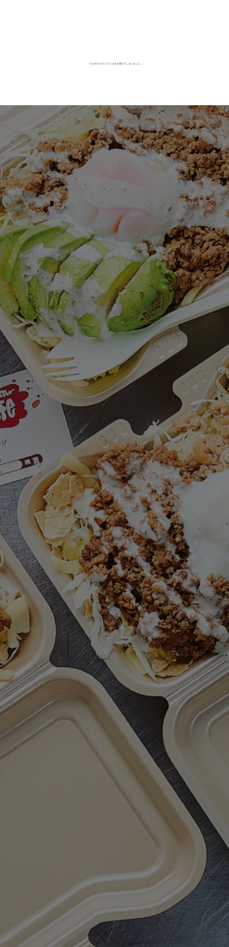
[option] (114, 473)
